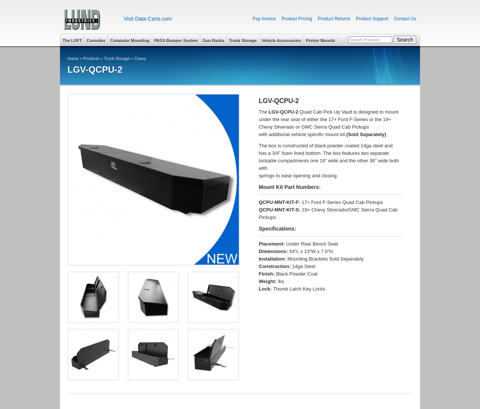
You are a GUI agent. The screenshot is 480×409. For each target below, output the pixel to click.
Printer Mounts (320, 40)
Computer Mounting (129, 40)
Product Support (372, 18)
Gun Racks (213, 40)
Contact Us (405, 18)
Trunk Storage (243, 40)
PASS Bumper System (176, 40)
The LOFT (72, 40)
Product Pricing (297, 18)
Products (91, 58)
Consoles (96, 40)
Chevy (140, 58)
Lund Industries (89, 19)
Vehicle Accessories (281, 40)
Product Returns (334, 18)
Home (73, 58)
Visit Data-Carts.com (148, 19)
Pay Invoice (264, 18)
